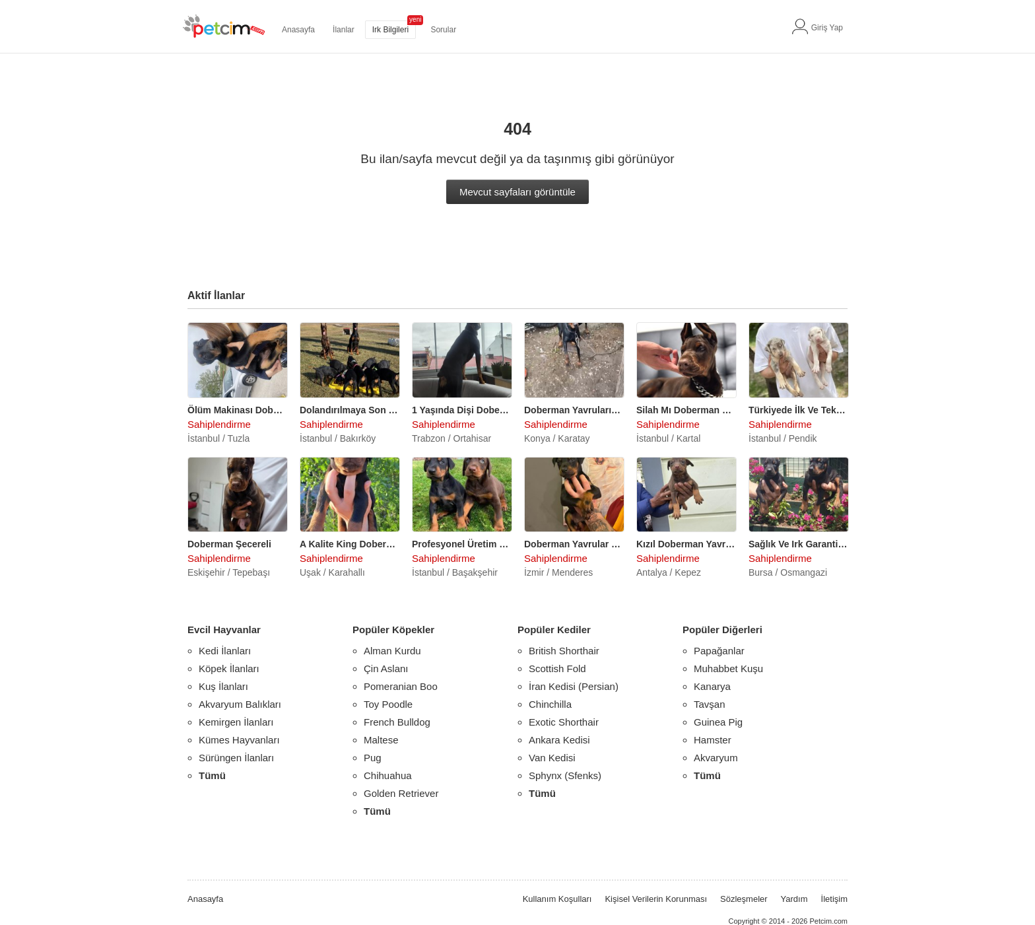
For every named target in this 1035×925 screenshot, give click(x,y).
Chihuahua (388, 775)
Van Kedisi (552, 757)
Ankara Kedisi (559, 739)
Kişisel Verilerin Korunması (656, 899)
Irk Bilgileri (390, 29)
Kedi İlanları (225, 650)
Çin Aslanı (386, 668)
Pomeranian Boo (401, 686)
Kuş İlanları (223, 686)
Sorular (443, 29)
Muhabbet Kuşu (728, 668)
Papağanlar (719, 650)
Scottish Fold (557, 668)
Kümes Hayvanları (239, 739)
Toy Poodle (388, 704)
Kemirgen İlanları (236, 722)
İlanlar (343, 29)
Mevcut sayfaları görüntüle (517, 191)
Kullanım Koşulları (557, 899)
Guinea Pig (718, 722)
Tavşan (709, 704)
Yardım (794, 899)
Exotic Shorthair (564, 722)
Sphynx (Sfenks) (565, 775)
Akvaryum (716, 757)
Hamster (712, 739)
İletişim (834, 899)
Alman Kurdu (392, 650)
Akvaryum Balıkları (240, 704)
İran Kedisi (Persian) (573, 686)
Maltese (381, 739)
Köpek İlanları (229, 668)
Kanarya (712, 686)
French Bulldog (397, 722)
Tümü (212, 775)
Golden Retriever (401, 793)
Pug (373, 757)
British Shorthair (564, 650)
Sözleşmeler (744, 899)
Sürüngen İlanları (236, 757)
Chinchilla (550, 704)
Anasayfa (298, 29)
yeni (415, 19)
